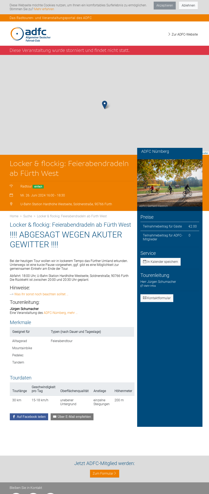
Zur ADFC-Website (183, 34)
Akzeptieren (164, 5)
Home (14, 218)
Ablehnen (188, 5)
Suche (27, 218)
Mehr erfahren (44, 9)
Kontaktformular (157, 300)
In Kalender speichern (160, 264)
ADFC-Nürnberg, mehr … (61, 315)
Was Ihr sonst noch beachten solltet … (41, 296)
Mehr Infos (148, 287)
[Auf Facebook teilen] (29, 418)
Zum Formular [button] (105, 473)
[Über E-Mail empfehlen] (72, 418)
